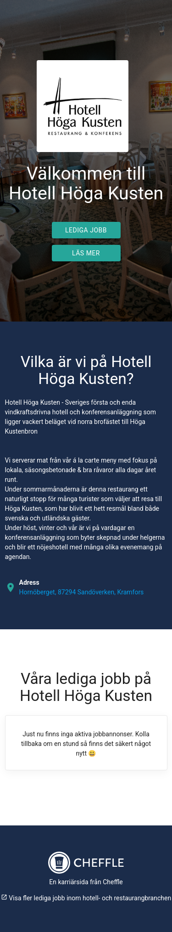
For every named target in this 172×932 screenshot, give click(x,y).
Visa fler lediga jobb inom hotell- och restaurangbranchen (86, 898)
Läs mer (86, 253)
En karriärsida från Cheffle (86, 882)
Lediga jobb (86, 230)
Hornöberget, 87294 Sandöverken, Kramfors (81, 592)
